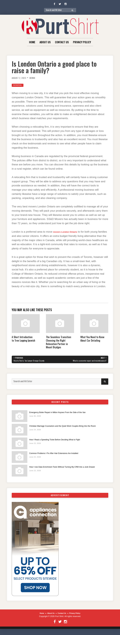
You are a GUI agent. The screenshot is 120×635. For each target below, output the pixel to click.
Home (32, 42)
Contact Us (62, 42)
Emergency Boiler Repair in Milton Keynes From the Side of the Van (63, 413)
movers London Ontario (68, 231)
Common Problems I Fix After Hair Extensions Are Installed (59, 454)
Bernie (35, 78)
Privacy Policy (82, 42)
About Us (45, 42)
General (18, 85)
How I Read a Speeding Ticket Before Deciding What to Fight (60, 440)
